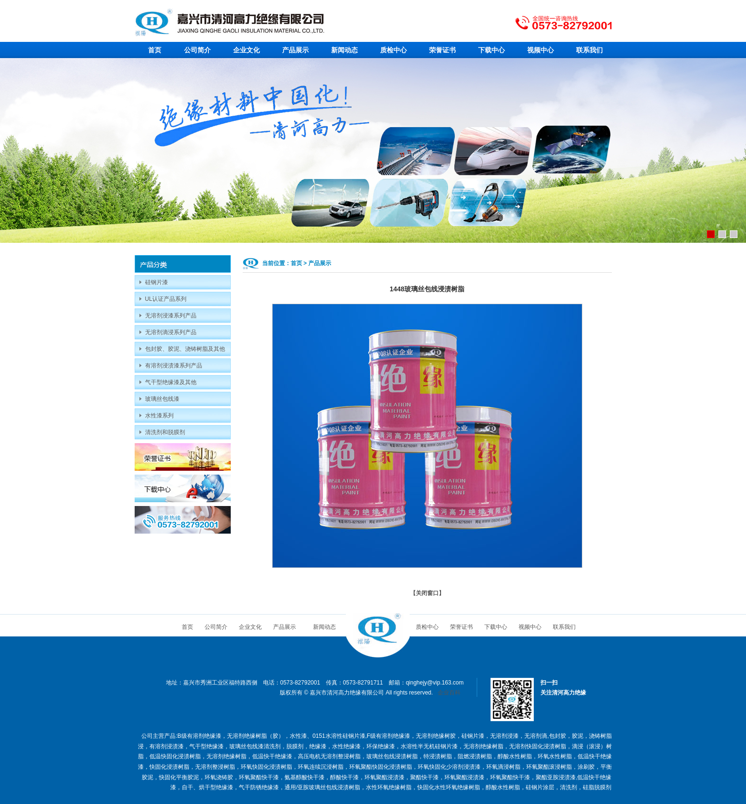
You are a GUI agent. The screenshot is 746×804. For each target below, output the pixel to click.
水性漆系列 (159, 415)
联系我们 (589, 50)
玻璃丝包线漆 (162, 399)
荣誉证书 (442, 50)
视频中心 (540, 50)
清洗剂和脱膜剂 (165, 432)
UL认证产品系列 (165, 299)
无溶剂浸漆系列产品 (170, 315)
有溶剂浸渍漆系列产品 (173, 365)
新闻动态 (344, 50)
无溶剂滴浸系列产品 (170, 332)
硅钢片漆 (156, 282)
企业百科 (449, 692)
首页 (154, 50)
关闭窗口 (427, 593)
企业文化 (246, 50)
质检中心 (393, 50)
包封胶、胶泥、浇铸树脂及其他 (185, 349)
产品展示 (295, 50)
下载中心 (491, 50)
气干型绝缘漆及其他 (170, 382)
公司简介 (197, 50)
